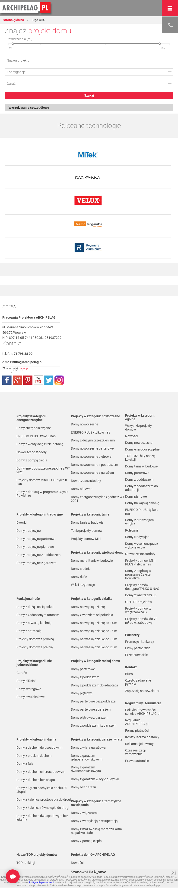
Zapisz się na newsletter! (142, 691)
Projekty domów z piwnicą (35, 639)
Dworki (21, 522)
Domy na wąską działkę (88, 607)
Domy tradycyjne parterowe (36, 539)
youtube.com (38, 380)
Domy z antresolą (28, 631)
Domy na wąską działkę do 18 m (94, 639)
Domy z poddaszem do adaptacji (94, 685)
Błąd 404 (37, 20)
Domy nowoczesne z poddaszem (94, 465)
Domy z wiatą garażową (88, 747)
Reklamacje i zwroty (139, 744)
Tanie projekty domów (86, 530)
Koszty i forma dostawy (142, 737)
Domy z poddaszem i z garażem (93, 725)
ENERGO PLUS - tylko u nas (36, 436)
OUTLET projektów (138, 602)
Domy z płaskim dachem (33, 755)
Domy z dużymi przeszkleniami (93, 440)
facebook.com (7, 380)
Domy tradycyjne (28, 530)
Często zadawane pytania (138, 682)
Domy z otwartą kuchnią (33, 623)
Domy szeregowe (28, 689)
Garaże (21, 673)
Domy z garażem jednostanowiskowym (86, 757)
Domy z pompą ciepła (31, 460)
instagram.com (59, 380)
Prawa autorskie (137, 761)
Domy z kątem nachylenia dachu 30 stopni (41, 789)
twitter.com (48, 380)
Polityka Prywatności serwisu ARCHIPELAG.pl (142, 711)
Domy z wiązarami (84, 813)
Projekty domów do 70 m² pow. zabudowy (141, 620)
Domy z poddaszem (85, 677)
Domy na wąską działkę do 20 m (94, 647)
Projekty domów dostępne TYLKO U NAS (142, 587)
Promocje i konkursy (139, 641)
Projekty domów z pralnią (34, 647)
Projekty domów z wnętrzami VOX (138, 610)
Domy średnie (80, 569)
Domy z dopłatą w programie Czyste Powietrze (42, 493)
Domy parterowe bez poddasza (93, 701)
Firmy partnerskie (137, 648)
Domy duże (79, 577)
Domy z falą (24, 763)
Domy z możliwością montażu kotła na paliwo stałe (96, 831)
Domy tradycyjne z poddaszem (38, 555)
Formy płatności (137, 730)
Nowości (77, 863)
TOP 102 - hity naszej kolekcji (140, 457)
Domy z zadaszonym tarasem (37, 615)
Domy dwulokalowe (30, 697)
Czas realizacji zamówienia (135, 752)
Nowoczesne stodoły (31, 452)
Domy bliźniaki (26, 681)
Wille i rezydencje (83, 585)
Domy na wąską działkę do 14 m (94, 623)
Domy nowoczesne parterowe (92, 448)
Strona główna (13, 20)
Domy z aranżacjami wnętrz (139, 522)
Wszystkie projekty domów (138, 427)
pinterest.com (27, 380)
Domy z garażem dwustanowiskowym (86, 769)
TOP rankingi (25, 863)
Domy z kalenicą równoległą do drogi (42, 808)
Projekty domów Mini (86, 539)
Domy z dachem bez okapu (35, 780)
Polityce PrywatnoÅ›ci (41, 882)
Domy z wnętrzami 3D (140, 595)
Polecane (131, 530)
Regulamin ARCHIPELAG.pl (136, 722)
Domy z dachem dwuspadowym (39, 747)
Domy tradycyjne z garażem (36, 563)
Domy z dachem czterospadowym (40, 772)
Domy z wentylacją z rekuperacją (39, 444)
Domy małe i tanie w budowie (92, 560)
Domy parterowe (83, 669)
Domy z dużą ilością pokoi (34, 607)
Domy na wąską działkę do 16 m (94, 631)
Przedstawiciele (136, 655)
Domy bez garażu (83, 787)
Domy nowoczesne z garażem (92, 472)
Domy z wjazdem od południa (92, 615)
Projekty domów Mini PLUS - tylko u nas (41, 482)
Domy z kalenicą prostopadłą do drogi (43, 799)
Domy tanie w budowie (87, 522)
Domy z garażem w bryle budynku (95, 779)
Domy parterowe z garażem (91, 709)
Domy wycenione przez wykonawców (141, 545)
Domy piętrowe (81, 693)
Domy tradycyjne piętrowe (35, 546)
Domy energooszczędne (33, 428)
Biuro (129, 674)
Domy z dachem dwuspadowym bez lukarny (42, 817)
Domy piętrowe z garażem (89, 717)
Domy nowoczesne (84, 424)
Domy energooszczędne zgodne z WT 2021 (43, 470)
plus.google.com (17, 380)
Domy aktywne (81, 489)
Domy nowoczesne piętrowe (91, 456)
